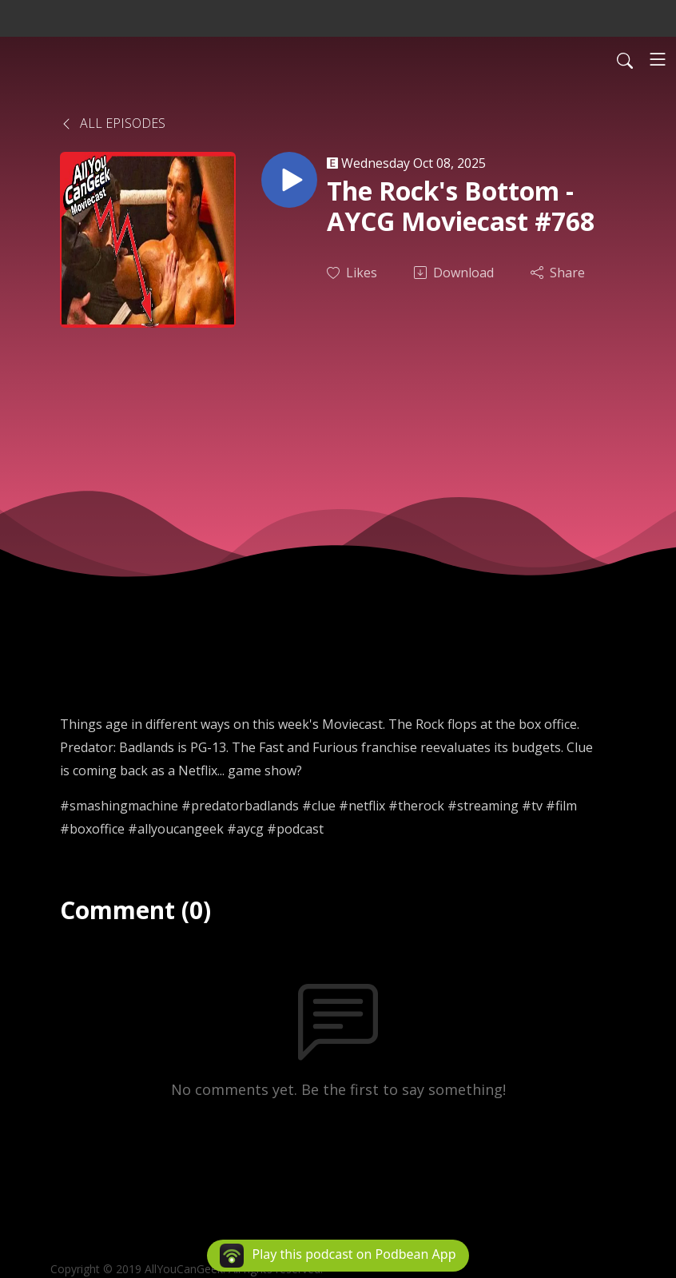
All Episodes (112, 123)
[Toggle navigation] (657, 59)
